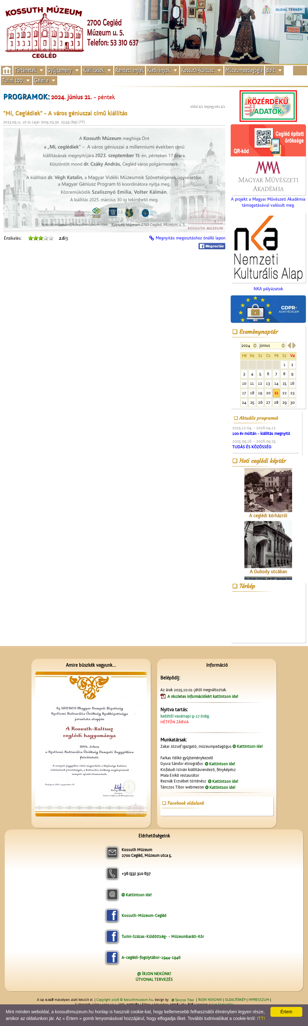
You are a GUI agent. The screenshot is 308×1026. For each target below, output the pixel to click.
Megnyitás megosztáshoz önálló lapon (190, 238)
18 (252, 392)
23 (292, 392)
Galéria (41, 80)
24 (244, 402)
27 (268, 402)
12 (260, 383)
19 (260, 392)
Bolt (270, 70)
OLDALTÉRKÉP (235, 1000)
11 (252, 383)
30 (292, 402)
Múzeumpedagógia (244, 70)
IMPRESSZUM (258, 1000)
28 (276, 402)
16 (292, 383)
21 (276, 392)
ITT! (261, 1018)
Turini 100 (12, 80)
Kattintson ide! (250, 746)
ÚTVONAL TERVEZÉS (154, 979)
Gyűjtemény (60, 70)
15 (284, 383)
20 (268, 392)
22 (284, 392)
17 (244, 392)
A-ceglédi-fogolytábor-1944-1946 (151, 957)
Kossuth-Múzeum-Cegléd (144, 915)
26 (260, 402)
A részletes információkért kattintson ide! (203, 696)
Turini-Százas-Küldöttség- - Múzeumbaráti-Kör (163, 936)
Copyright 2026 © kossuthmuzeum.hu (124, 1000)
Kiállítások (93, 70)
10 (244, 383)
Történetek (25, 70)
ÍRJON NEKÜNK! (210, 1000)
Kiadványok (158, 70)
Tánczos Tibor (184, 1000)
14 (276, 383)
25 (252, 402)
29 (284, 402)
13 (268, 383)
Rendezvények (130, 70)
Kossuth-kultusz (197, 70)
